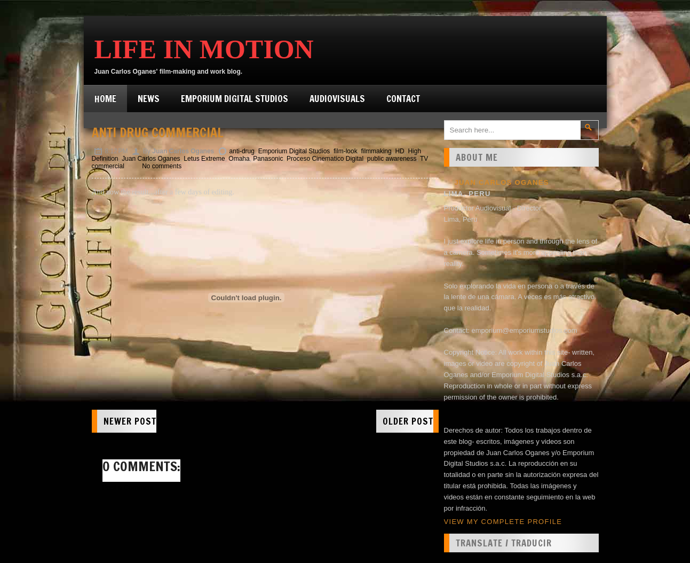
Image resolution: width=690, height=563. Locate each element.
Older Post (408, 421)
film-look (346, 151)
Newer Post (130, 421)
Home (105, 98)
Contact (403, 98)
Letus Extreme (204, 158)
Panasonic (268, 158)
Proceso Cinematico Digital (325, 158)
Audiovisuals (337, 98)
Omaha (238, 158)
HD (399, 151)
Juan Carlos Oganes (151, 158)
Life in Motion (204, 49)
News (149, 98)
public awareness (392, 158)
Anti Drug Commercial (157, 132)
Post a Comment (128, 487)
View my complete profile (503, 522)
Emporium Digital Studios (234, 98)
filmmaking (376, 151)
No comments (161, 166)
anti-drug (242, 151)
